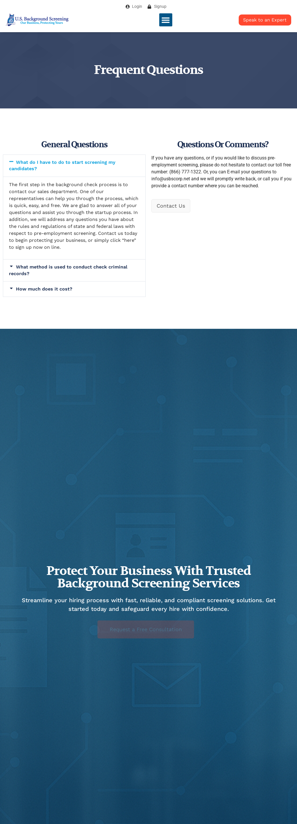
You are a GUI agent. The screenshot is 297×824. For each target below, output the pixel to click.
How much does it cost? (44, 289)
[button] (165, 19)
